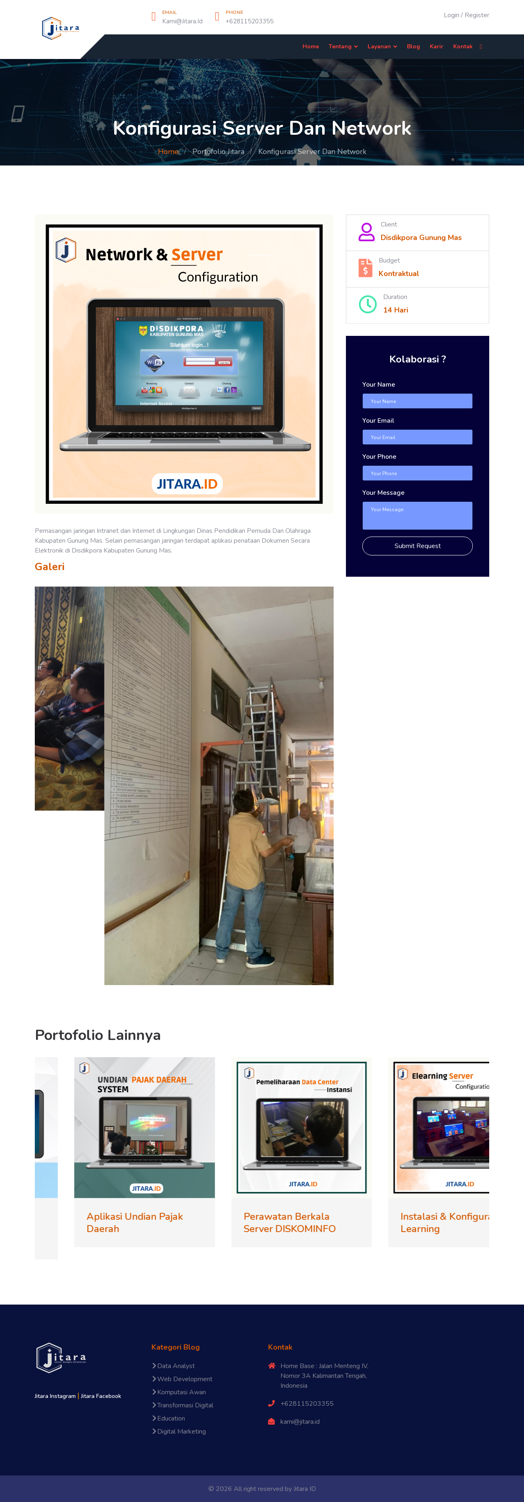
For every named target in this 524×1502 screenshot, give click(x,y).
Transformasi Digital (182, 1405)
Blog (413, 46)
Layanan (379, 46)
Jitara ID (305, 1488)
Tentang (340, 46)
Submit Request (418, 546)
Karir (436, 46)
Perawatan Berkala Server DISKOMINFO (317, 1222)
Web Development (181, 1379)
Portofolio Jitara (218, 151)
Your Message (383, 492)
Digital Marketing (178, 1431)
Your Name (378, 384)
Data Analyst (173, 1366)
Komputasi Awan (178, 1392)
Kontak (463, 46)
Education (168, 1418)
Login (451, 15)
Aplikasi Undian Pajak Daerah (162, 1222)
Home (311, 46)
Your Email (378, 420)
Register (477, 15)
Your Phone (379, 456)
